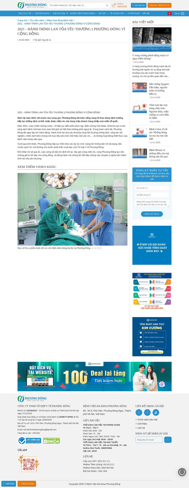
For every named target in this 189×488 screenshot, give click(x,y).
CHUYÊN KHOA (42, 13)
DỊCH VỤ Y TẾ (24, 13)
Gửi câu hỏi (139, 5)
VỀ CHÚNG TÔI (116, 13)
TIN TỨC (102, 13)
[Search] (107, 5)
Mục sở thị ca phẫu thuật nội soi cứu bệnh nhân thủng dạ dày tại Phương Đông (54, 248)
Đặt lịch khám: (95, 471)
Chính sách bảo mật (147, 419)
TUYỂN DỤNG (133, 13)
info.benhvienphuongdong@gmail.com (39, 430)
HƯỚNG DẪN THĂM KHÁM (82, 13)
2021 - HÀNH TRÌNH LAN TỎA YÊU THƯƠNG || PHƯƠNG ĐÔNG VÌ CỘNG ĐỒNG (59, 24)
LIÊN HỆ (146, 13)
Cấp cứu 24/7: (96, 461)
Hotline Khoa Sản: (98, 468)
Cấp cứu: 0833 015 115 (159, 5)
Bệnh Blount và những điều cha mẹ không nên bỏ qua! (159, 153)
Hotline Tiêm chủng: (98, 464)
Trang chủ (23, 20)
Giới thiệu (142, 424)
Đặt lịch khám (26, 483)
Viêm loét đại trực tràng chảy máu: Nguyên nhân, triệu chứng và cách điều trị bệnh (159, 111)
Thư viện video (37, 20)
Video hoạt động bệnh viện (60, 20)
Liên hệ (141, 428)
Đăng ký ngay (152, 214)
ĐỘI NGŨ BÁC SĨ (60, 13)
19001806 (8, 483)
